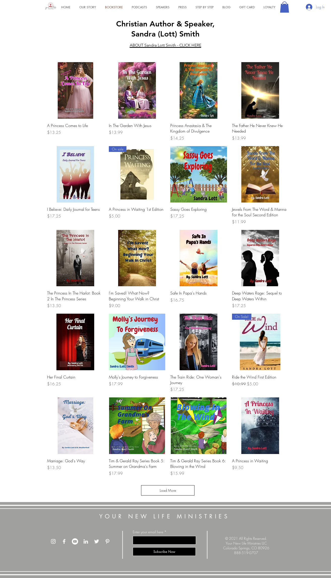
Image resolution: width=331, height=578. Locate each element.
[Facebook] (64, 541)
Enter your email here (148, 532)
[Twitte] (96, 541)
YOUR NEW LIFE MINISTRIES (164, 516)
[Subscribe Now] (164, 551)
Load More (168, 490)
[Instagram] (53, 541)
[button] (284, 7)
